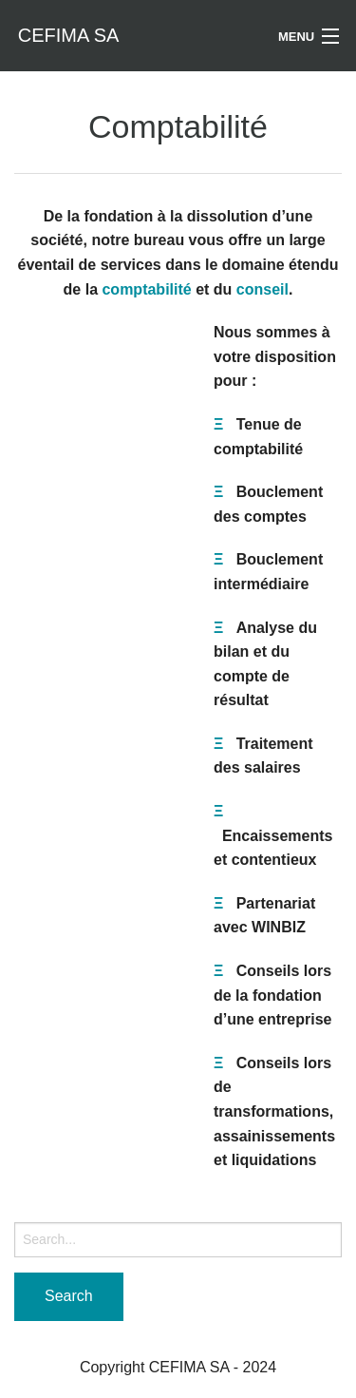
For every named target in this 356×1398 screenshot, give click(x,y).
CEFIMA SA (69, 35)
